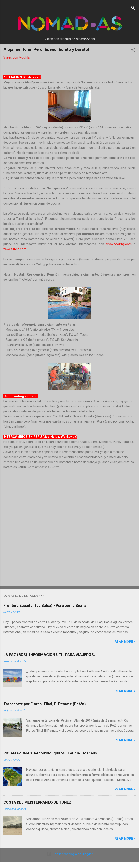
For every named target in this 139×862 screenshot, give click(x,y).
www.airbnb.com (14, 249)
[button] (133, 50)
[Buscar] (133, 8)
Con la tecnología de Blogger (70, 854)
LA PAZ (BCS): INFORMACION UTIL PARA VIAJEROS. (49, 654)
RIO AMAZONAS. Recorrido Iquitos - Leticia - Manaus (50, 753)
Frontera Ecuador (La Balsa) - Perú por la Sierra (44, 605)
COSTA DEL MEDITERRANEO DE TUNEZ (37, 802)
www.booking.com (119, 244)
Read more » (125, 642)
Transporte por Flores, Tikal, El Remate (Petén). (45, 704)
